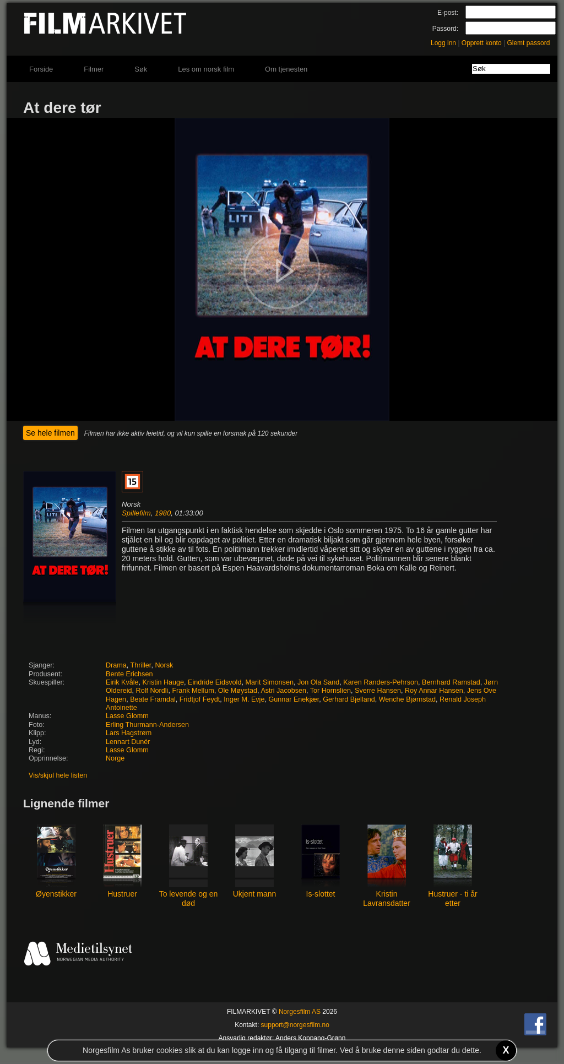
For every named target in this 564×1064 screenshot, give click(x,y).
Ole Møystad (237, 690)
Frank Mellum (193, 690)
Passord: (445, 28)
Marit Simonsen (269, 682)
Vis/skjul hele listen (58, 775)
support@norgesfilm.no (295, 1025)
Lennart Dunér (128, 742)
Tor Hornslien (330, 690)
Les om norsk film (206, 69)
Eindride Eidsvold (214, 682)
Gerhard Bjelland (349, 699)
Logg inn (443, 43)
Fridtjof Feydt (200, 699)
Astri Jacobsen (283, 690)
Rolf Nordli (152, 690)
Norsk (164, 665)
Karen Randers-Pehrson (380, 682)
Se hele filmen (50, 432)
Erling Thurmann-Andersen (147, 725)
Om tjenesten (286, 69)
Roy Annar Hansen (434, 690)
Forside (41, 69)
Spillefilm (136, 513)
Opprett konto (482, 43)
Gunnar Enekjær (293, 699)
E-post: (447, 13)
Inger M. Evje (244, 699)
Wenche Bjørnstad (407, 699)
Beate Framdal (153, 699)
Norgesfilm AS (300, 1012)
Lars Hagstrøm (128, 733)
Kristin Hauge (164, 682)
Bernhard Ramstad (451, 682)
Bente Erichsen (129, 674)
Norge (115, 758)
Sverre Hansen (378, 690)
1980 (163, 513)
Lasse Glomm (127, 716)
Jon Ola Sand (318, 682)
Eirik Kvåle (122, 682)
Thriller (141, 665)
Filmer (94, 69)
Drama (116, 665)
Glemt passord (528, 43)
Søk (140, 69)
